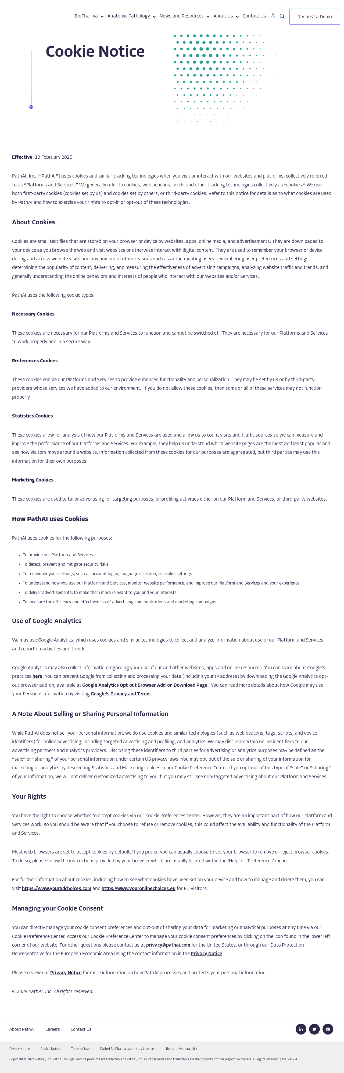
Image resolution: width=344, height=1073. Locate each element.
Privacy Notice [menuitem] (19, 1049)
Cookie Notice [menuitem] (50, 1049)
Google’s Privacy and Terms (120, 694)
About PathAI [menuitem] (22, 1030)
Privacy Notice (206, 954)
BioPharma (86, 16)
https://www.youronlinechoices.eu (138, 888)
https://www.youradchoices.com (56, 888)
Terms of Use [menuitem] (80, 1049)
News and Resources (182, 16)
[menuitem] (86, 17)
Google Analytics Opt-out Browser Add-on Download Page (144, 685)
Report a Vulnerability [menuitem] (181, 1049)
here (37, 676)
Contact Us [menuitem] (81, 1030)
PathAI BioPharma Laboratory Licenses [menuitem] (127, 1049)
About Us (223, 16)
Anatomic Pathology (129, 16)
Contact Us (254, 16)
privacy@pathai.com (168, 945)
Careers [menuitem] (52, 1030)
